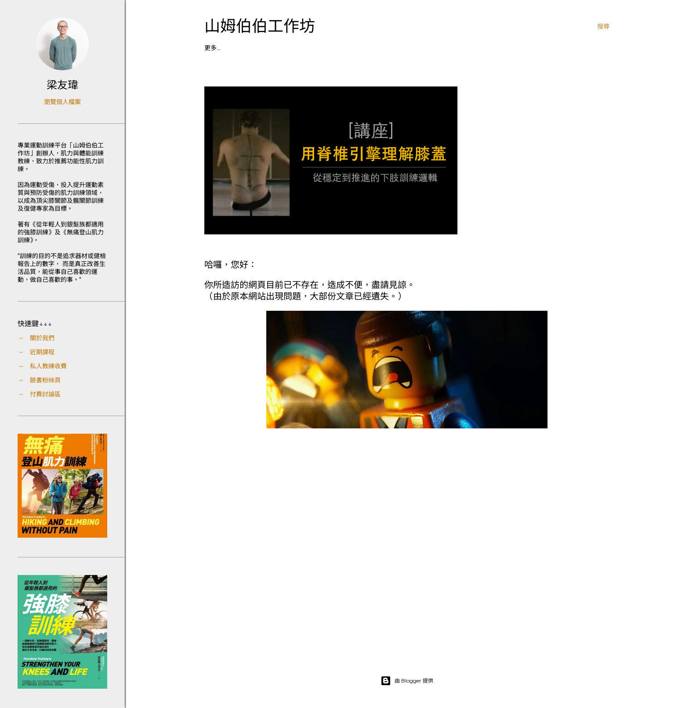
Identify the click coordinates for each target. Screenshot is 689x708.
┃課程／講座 (222, 48)
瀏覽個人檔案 (62, 102)
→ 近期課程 (36, 352)
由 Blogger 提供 (407, 681)
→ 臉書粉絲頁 (39, 380)
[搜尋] (603, 26)
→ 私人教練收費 (42, 366)
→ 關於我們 (36, 338)
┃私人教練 (261, 48)
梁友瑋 (62, 85)
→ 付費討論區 (39, 394)
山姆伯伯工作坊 (259, 26)
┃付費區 (323, 48)
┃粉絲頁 (294, 48)
